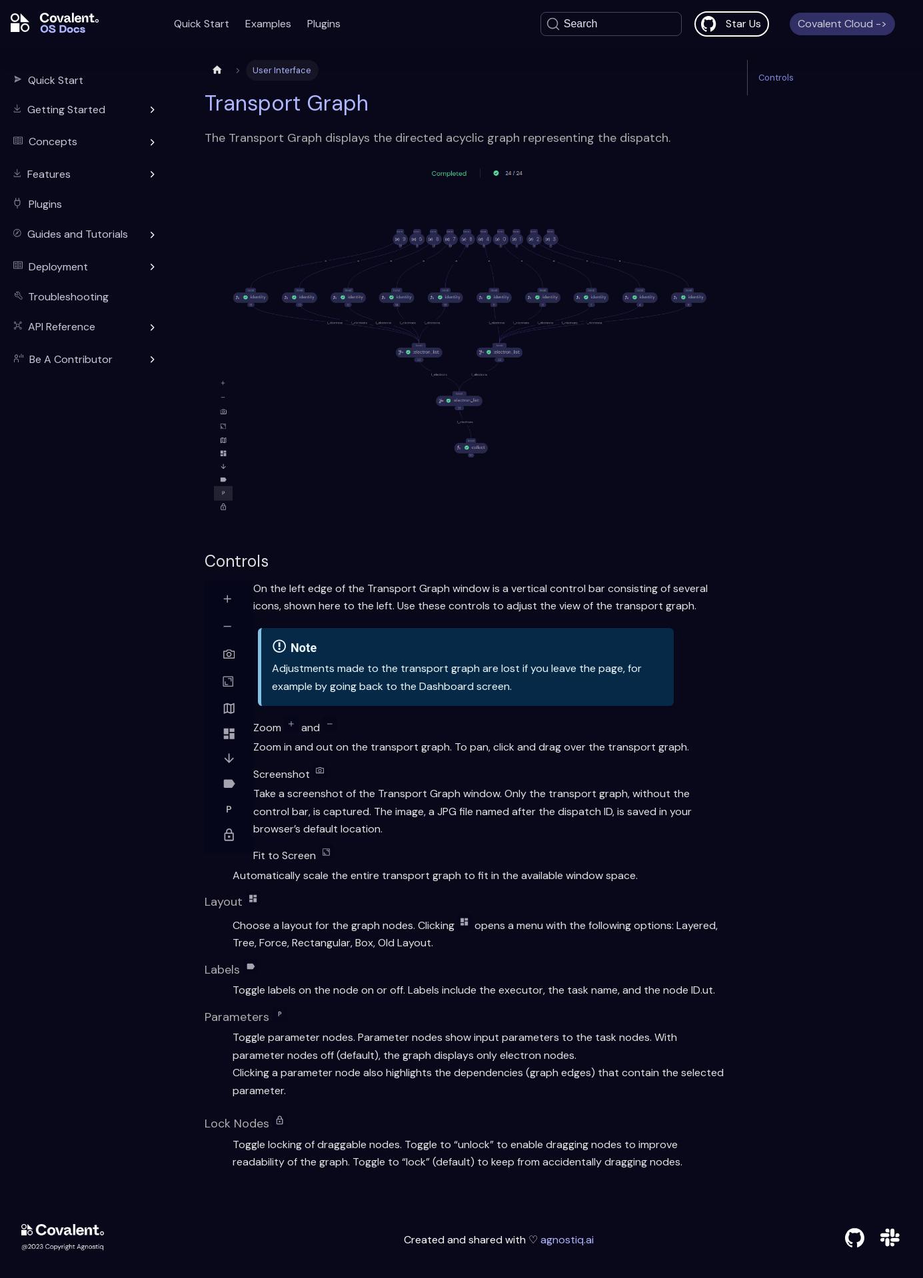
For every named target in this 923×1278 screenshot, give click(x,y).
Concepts (53, 142)
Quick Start (201, 24)
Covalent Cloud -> (842, 24)
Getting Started (66, 110)
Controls (776, 77)
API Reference (61, 327)
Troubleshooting (68, 297)
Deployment (58, 267)
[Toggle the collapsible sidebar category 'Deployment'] (153, 267)
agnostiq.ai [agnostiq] (566, 1240)
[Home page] (217, 70)
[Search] (611, 24)
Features (49, 174)
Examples (268, 24)
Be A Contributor (71, 359)
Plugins (324, 24)
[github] (854, 1240)
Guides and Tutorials (77, 234)
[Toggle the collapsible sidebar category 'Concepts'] (153, 143)
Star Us (743, 24)
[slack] (890, 1244)
